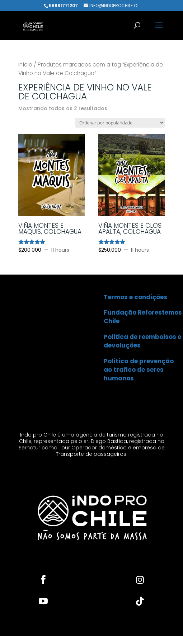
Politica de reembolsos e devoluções (142, 341)
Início (25, 64)
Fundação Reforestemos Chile (143, 316)
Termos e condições (135, 297)
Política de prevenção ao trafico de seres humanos (139, 370)
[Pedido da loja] (120, 123)
